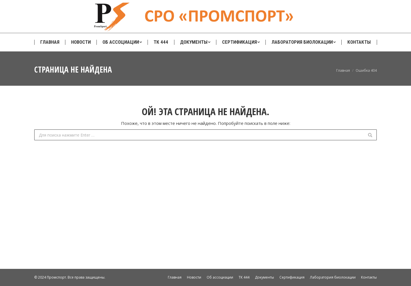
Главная (343, 70)
